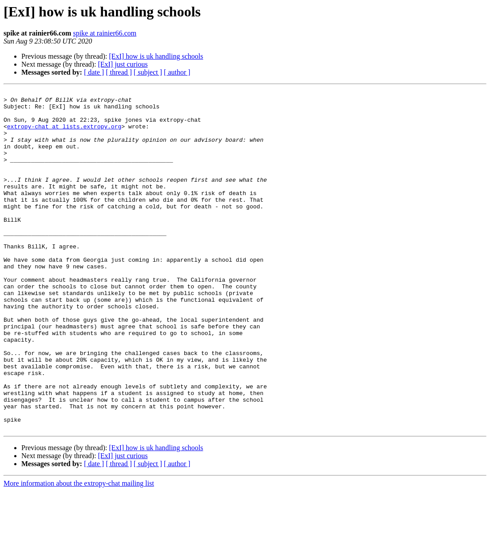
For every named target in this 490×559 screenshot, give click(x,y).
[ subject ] (148, 72)
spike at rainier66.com (104, 33)
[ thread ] (119, 72)
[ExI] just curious (122, 64)
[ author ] (177, 72)
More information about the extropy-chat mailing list (79, 551)
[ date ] (94, 72)
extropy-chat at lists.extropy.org (64, 134)
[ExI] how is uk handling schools (156, 56)
